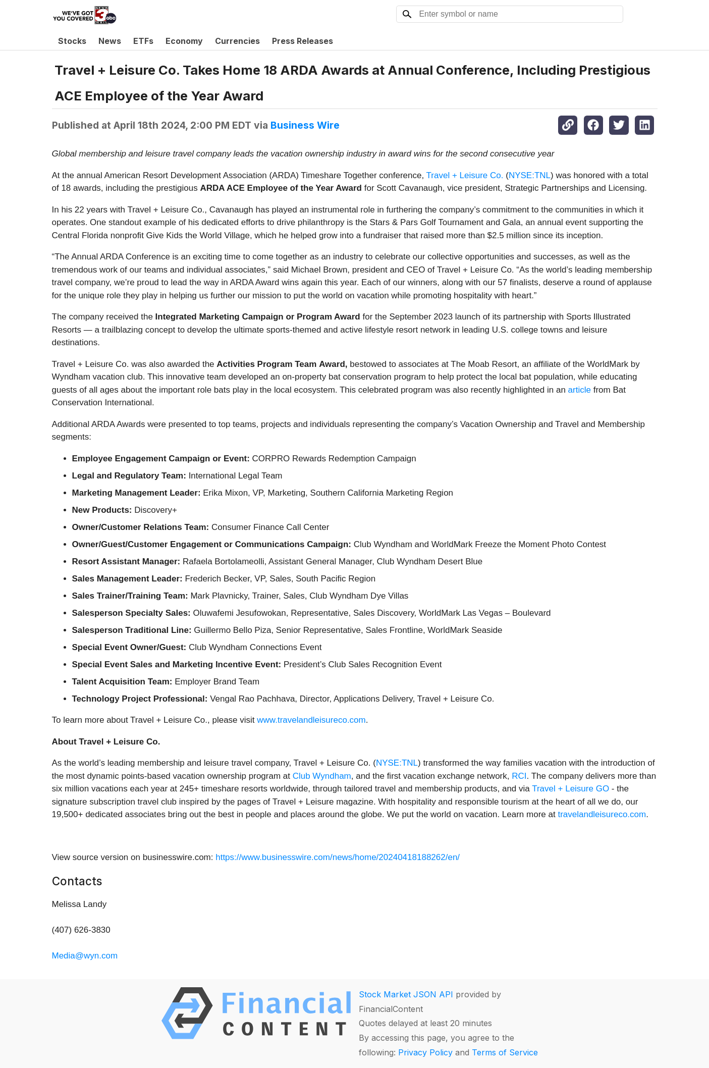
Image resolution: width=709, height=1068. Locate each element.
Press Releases (302, 41)
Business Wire (305, 125)
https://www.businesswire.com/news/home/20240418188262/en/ (337, 857)
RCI (519, 776)
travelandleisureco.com (602, 814)
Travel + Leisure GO (570, 788)
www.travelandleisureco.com (311, 720)
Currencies (237, 41)
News (109, 41)
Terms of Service (505, 1052)
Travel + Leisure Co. (465, 175)
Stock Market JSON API (406, 994)
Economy (184, 41)
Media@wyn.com (85, 955)
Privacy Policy (425, 1052)
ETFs (143, 41)
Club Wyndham (322, 776)
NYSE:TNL (530, 175)
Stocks (72, 41)
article (579, 390)
